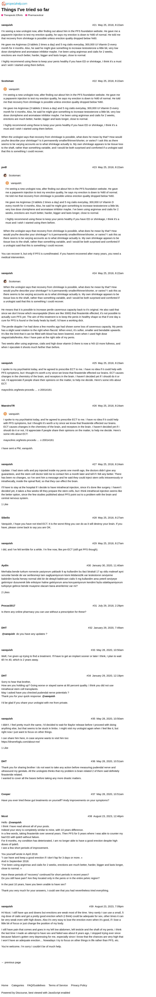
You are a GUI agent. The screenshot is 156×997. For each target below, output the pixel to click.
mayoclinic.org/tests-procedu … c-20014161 (26, 389)
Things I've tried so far (25, 9)
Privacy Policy (79, 985)
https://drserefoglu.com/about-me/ (20, 741)
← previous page (11, 962)
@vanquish (8, 634)
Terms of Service (58, 985)
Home (4, 985)
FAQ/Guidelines (36, 985)
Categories (17, 985)
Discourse (21, 992)
